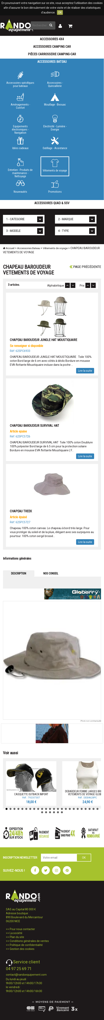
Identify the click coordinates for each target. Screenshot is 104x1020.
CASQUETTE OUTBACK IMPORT (31, 794)
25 (42, 812)
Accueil (8, 248)
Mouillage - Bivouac (55, 99)
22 (90, 809)
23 (94, 809)
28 (54, 812)
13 (54, 809)
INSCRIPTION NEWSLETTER (20, 857)
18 (74, 809)
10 (42, 809)
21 (86, 809)
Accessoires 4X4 (52, 39)
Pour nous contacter (22, 929)
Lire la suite (85, 370)
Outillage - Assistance (55, 143)
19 (78, 809)
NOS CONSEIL (50, 573)
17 (70, 809)
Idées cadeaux (20, 143)
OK (60, 12)
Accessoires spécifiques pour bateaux (20, 79)
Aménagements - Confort (20, 101)
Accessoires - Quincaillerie (55, 79)
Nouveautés (20, 186)
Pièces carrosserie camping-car (52, 54)
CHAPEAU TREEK (21, 511)
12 (50, 809)
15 (62, 809)
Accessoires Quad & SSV (51, 203)
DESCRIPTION (18, 573)
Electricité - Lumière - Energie (55, 123)
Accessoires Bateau (52, 62)
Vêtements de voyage (55, 165)
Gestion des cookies (22, 948)
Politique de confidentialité (26, 945)
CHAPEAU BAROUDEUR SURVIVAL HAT (35, 426)
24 (97, 809)
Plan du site (17, 937)
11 (46, 809)
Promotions (55, 186)
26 (46, 812)
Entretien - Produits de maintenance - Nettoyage (20, 167)
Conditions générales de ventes (29, 941)
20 (82, 809)
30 (62, 812)
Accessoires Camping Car (52, 47)
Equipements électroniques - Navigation (20, 124)
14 (58, 809)
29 (58, 812)
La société (16, 933)
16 (66, 809)
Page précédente (85, 267)
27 (50, 812)
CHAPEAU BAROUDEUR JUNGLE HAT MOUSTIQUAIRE (43, 340)
